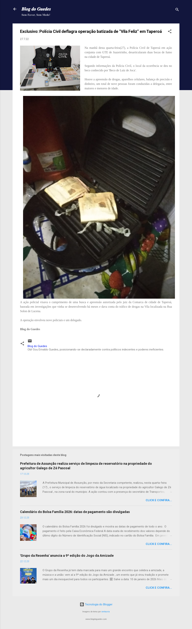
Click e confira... (159, 500)
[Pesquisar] (177, 10)
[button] (169, 32)
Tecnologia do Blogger (96, 604)
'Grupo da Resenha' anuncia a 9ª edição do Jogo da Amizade (67, 555)
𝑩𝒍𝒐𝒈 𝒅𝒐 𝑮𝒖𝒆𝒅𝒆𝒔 (36, 9)
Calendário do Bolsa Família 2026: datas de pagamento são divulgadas (75, 512)
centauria (105, 611)
